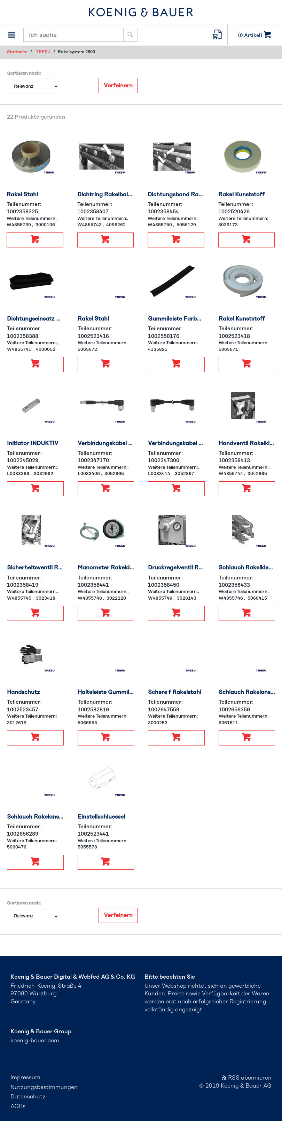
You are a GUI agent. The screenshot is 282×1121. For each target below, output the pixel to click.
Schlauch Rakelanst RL (247, 692)
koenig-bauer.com (34, 1040)
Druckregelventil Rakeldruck (176, 567)
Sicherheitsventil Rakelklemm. (35, 567)
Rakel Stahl (22, 194)
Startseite (17, 52)
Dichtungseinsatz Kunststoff (35, 319)
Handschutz (23, 692)
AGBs (17, 1106)
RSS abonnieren (246, 1078)
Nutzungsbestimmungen (44, 1087)
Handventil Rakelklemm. (247, 443)
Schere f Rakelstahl (174, 692)
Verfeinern (118, 85)
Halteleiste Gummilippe (106, 692)
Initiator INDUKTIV (32, 443)
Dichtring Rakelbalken (105, 194)
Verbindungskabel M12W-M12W (176, 443)
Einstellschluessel (101, 817)
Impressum (25, 1077)
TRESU (43, 52)
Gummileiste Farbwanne (176, 319)
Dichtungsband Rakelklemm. (176, 194)
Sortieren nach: (24, 73)
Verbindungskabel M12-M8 (106, 443)
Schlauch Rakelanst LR (35, 817)
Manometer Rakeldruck (106, 567)
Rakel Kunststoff (241, 194)
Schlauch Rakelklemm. (247, 567)
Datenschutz (28, 1096)
